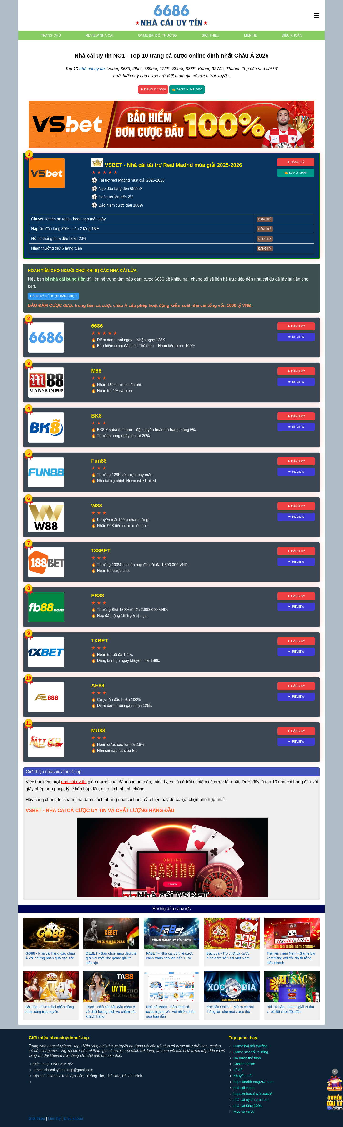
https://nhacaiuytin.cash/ (252, 1094)
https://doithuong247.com (253, 1082)
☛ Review (296, 337)
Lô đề (237, 1070)
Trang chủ (51, 35)
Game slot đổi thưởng (250, 1052)
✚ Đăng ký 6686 (153, 89)
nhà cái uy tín (92, 68)
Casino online (244, 1064)
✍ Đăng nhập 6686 (187, 89)
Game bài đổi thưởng (157, 35)
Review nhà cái (99, 35)
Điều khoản (292, 35)
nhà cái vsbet (243, 1088)
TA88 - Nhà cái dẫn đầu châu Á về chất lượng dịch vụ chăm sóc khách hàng (111, 1011)
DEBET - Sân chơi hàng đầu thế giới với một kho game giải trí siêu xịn (111, 958)
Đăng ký (264, 219)
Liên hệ (250, 35)
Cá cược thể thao (247, 1058)
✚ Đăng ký (295, 162)
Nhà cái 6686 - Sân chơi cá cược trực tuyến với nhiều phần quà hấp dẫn (170, 1011)
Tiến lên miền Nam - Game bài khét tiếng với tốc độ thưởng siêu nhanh (291, 958)
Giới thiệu (210, 35)
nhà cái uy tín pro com (251, 1099)
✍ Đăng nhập (295, 172)
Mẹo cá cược (243, 1111)
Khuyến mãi (242, 1076)
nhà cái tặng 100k (247, 1105)
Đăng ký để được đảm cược (53, 296)
